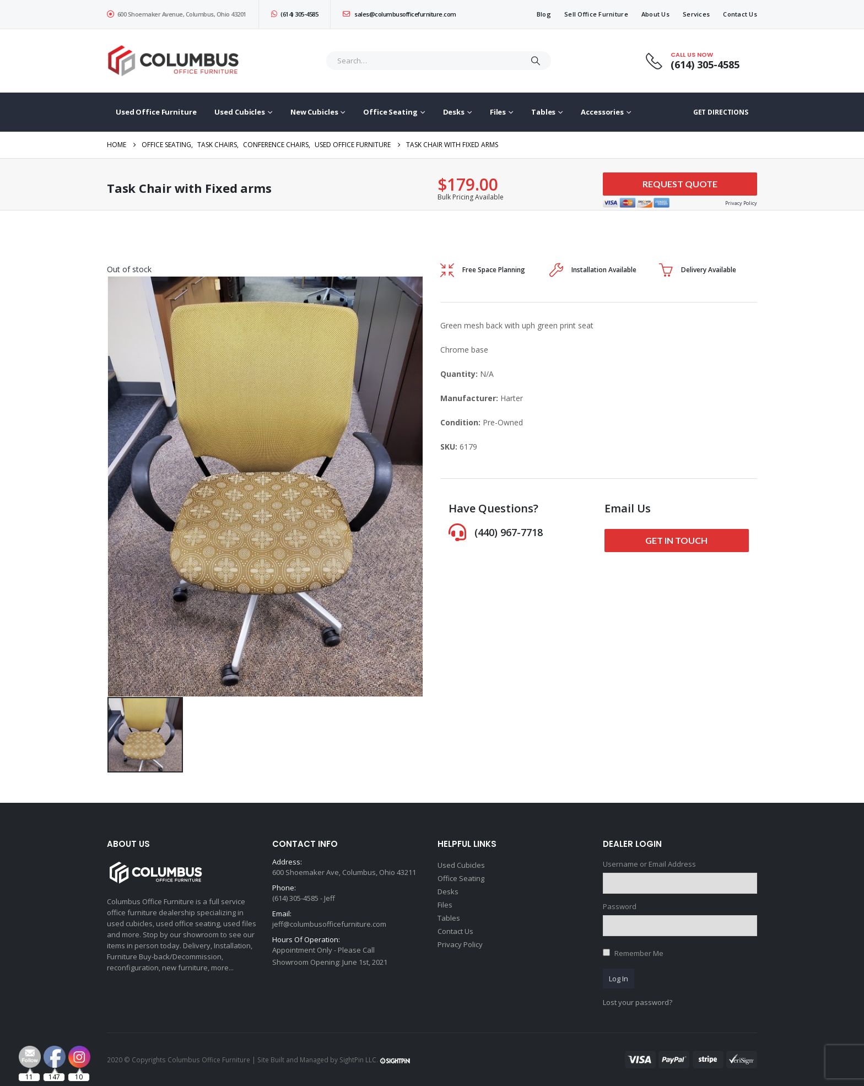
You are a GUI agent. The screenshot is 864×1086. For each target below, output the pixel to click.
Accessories (602, 112)
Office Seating (390, 112)
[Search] (535, 60)
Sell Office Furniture (596, 14)
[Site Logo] (176, 61)
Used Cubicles (239, 112)
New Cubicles (314, 112)
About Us (655, 14)
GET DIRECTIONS (720, 112)
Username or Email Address (649, 864)
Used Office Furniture (156, 112)
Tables (543, 112)
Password (619, 906)
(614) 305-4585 (294, 14)
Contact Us (740, 14)
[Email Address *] (506, 1030)
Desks (454, 112)
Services (696, 14)
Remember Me (638, 953)
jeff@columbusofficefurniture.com (329, 924)
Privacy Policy (460, 944)
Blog (544, 14)
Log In (618, 979)
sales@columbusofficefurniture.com (399, 14)
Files (498, 112)
